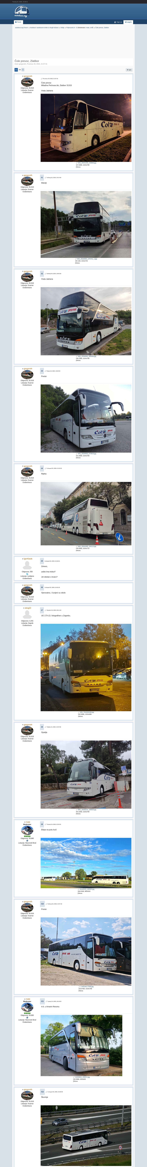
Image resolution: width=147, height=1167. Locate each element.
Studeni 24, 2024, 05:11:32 (54, 610)
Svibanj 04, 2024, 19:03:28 (54, 273)
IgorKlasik (28, 559)
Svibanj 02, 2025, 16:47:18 (55, 904)
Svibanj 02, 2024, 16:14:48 (54, 177)
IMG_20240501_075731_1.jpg (86, 259)
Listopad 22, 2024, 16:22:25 (52, 587)
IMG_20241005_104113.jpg (86, 546)
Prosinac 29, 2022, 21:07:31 (50, 78)
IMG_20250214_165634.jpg (86, 809)
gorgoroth (28, 76)
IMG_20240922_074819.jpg (86, 453)
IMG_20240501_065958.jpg (86, 356)
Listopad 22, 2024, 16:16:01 (52, 561)
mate (87, 27)
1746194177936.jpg (86, 986)
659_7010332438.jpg (86, 712)
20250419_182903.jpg (86, 889)
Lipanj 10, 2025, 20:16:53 (54, 1001)
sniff (91, 27)
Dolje (16, 69)
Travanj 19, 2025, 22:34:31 (54, 824)
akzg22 (28, 608)
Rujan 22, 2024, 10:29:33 (53, 371)
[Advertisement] (73, 43)
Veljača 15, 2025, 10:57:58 (54, 727)
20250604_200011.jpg (81, 1077)
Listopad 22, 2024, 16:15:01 (54, 468)
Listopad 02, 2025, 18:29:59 (55, 1091)
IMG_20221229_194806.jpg (86, 163)
